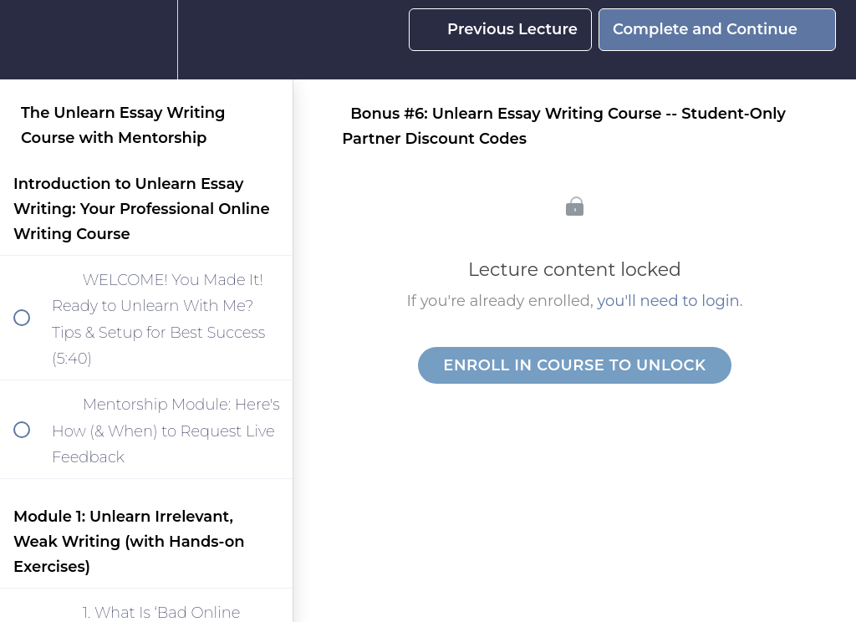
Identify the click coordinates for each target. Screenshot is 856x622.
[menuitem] (146, 39)
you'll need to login (669, 301)
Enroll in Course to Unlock (574, 365)
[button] (31, 39)
